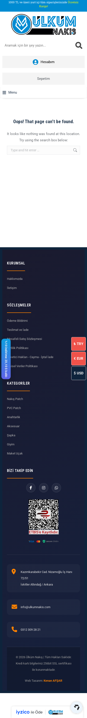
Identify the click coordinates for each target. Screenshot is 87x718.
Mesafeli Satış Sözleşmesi (24, 339)
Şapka (11, 435)
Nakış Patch (15, 399)
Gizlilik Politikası (17, 348)
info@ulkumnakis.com (35, 607)
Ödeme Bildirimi (17, 320)
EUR (78, 358)
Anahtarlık (13, 417)
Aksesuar (13, 426)
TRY (78, 344)
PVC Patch (14, 408)
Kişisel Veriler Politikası (22, 366)
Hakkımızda (15, 279)
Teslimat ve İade (18, 330)
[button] (10, 92)
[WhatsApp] (56, 487)
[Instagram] (43, 487)
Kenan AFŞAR (53, 680)
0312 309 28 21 (31, 629)
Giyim (10, 444)
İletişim (12, 288)
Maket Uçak (15, 453)
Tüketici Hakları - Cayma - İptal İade (30, 357)
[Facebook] (30, 487)
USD (79, 373)
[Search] (78, 45)
